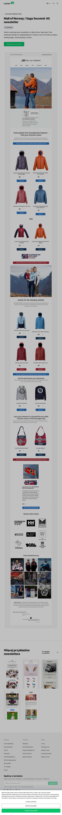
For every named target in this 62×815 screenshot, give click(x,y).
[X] (7, 790)
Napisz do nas (45, 756)
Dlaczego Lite (45, 747)
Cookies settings (31, 801)
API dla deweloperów (10, 760)
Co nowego (7, 766)
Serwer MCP (7, 763)
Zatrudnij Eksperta (28, 747)
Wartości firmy (45, 750)
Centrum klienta (27, 753)
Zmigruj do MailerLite (28, 750)
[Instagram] (16, 790)
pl (48, 3)
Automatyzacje (8, 747)
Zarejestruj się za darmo (14, 44)
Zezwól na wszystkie (31, 810)
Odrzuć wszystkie (31, 806)
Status (6, 770)
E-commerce (8, 27)
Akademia (25, 743)
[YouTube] (10, 790)
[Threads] (19, 790)
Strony (6, 750)
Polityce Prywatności (28, 786)
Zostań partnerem (46, 753)
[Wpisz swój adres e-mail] (31, 783)
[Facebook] (4, 790)
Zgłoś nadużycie (27, 756)
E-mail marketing (8, 743)
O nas (43, 743)
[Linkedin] (13, 790)
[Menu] (57, 3)
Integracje (7, 753)
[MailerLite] (9, 3)
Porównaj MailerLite (9, 756)
